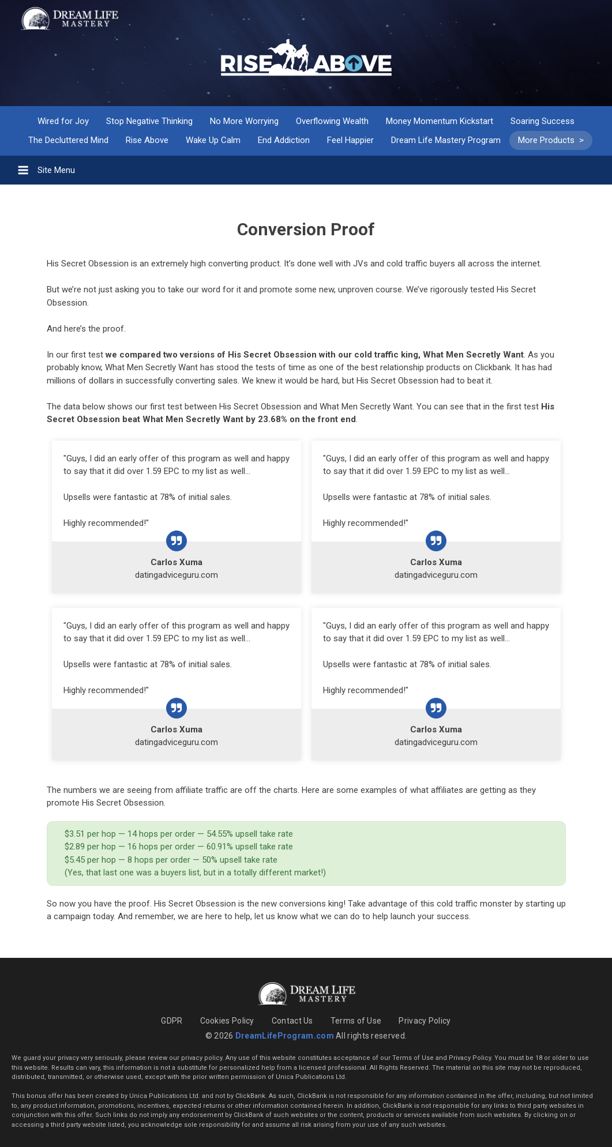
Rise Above (147, 140)
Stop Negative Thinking (149, 121)
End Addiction (284, 140)
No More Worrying (244, 121)
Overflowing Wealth (332, 121)
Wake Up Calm (213, 140)
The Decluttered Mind (68, 140)
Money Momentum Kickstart (439, 121)
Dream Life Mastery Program (446, 140)
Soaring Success (542, 121)
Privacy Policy (424, 1020)
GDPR (171, 1020)
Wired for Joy (63, 121)
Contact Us (292, 1020)
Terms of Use (356, 1020)
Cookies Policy (227, 1020)
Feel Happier (350, 140)
